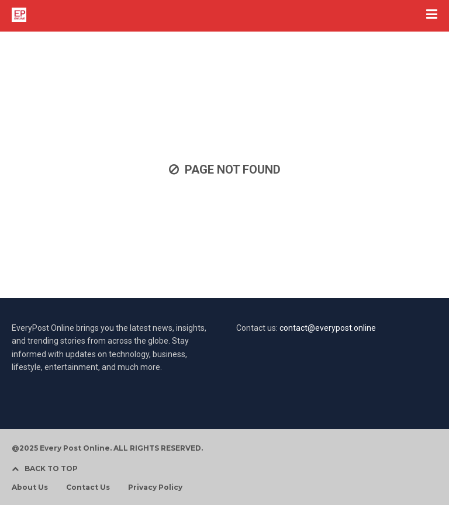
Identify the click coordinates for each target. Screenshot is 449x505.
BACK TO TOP (45, 468)
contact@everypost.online (327, 328)
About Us (30, 487)
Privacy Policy (155, 487)
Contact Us (88, 487)
